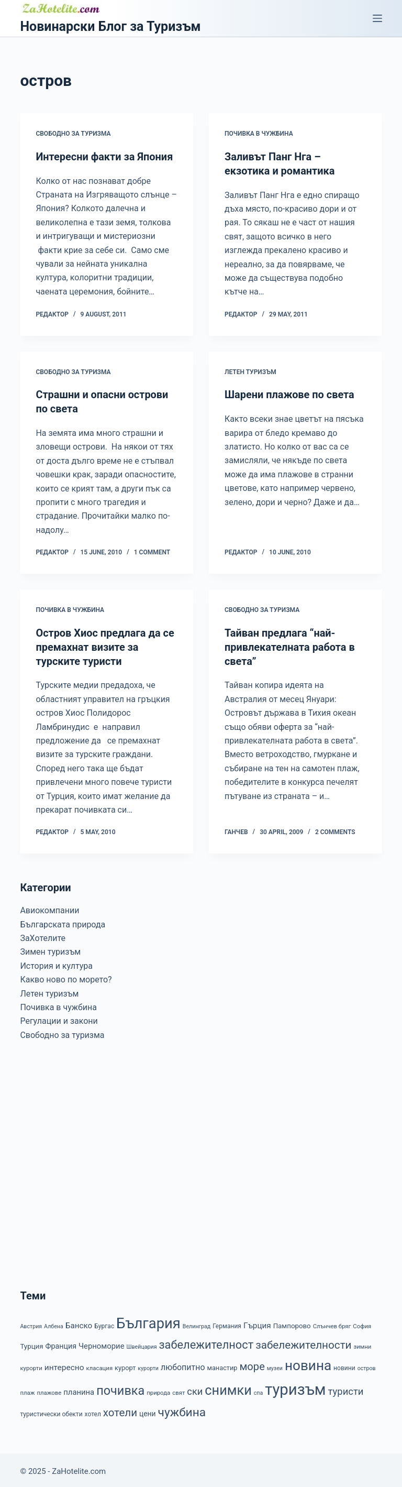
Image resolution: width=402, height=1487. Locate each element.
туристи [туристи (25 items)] (346, 1388)
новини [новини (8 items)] (344, 1365)
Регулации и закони (58, 1018)
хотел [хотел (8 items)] (93, 1411)
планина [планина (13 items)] (78, 1389)
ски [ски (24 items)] (195, 1388)
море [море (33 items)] (251, 1363)
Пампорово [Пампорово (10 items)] (292, 1323)
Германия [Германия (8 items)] (227, 1323)
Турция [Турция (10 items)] (31, 1343)
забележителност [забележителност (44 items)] (206, 1341)
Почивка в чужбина (259, 133)
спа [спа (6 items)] (258, 1389)
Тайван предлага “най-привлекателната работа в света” (290, 645)
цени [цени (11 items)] (147, 1410)
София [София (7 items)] (362, 1323)
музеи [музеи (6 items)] (275, 1365)
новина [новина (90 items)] (308, 1362)
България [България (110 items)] (148, 1320)
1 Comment (152, 550)
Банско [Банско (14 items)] (78, 1322)
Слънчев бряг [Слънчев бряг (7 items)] (332, 1323)
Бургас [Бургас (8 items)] (104, 1323)
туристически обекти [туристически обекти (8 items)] (51, 1411)
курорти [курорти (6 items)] (148, 1365)
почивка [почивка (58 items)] (120, 1387)
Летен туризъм (250, 371)
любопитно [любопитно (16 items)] (183, 1364)
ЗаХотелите (42, 935)
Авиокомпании (49, 907)
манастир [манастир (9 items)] (222, 1365)
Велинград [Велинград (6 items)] (196, 1323)
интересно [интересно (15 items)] (64, 1364)
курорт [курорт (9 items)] (125, 1365)
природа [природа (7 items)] (158, 1389)
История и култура (56, 963)
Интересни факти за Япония (104, 156)
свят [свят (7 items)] (178, 1389)
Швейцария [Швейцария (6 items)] (141, 1343)
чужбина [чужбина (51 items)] (182, 1409)
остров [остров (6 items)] (367, 1365)
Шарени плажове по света (290, 394)
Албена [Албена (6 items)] (53, 1323)
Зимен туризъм (50, 949)
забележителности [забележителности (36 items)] (303, 1342)
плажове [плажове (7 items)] (49, 1389)
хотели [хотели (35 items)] (120, 1409)
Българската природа (62, 921)
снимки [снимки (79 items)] (228, 1387)
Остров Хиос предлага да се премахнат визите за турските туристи (105, 645)
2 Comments (335, 829)
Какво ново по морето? (65, 976)
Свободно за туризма (73, 133)
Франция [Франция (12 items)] (60, 1343)
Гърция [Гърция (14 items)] (257, 1322)
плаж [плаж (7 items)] (27, 1389)
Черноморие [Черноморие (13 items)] (102, 1343)
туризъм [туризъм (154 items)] (295, 1386)
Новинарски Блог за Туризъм (110, 26)
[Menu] (377, 18)
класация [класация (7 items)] (99, 1365)
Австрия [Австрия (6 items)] (31, 1323)
